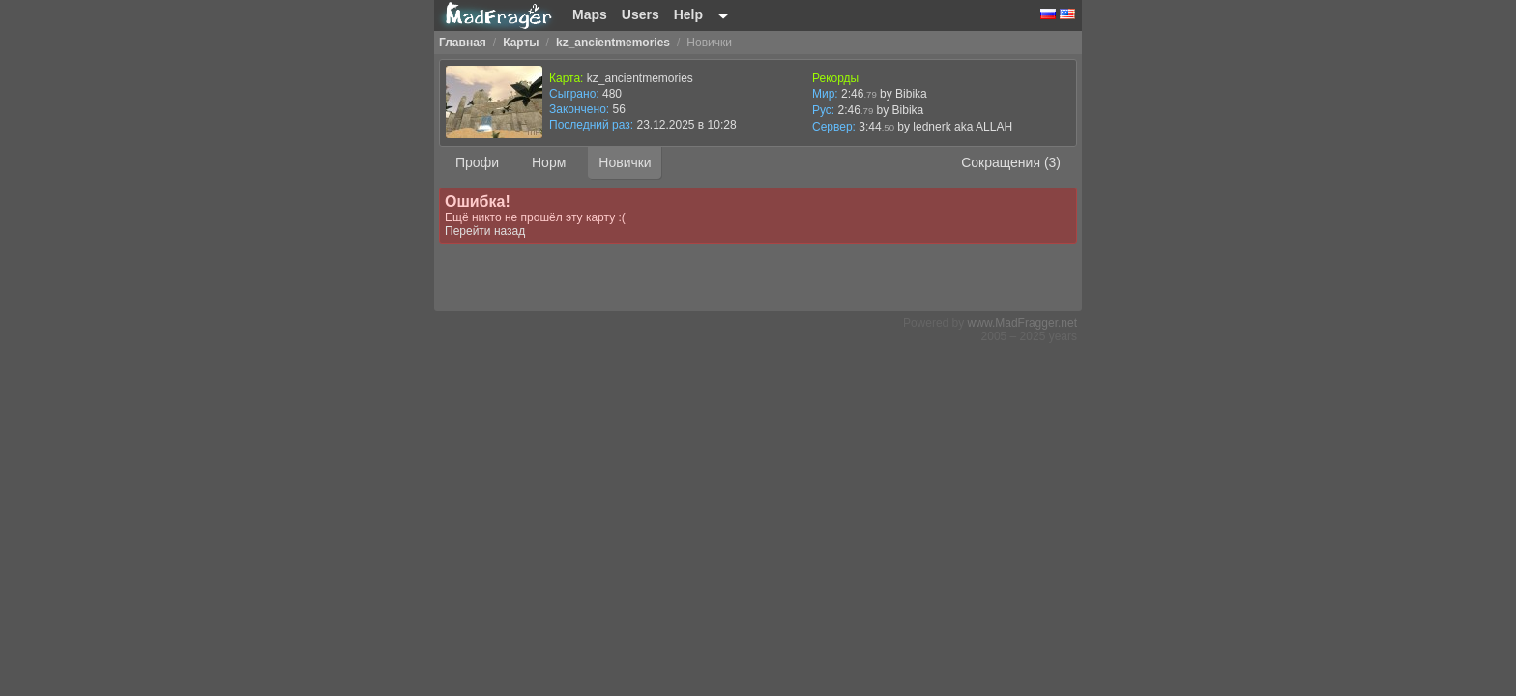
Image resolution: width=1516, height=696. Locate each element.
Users (640, 14)
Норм (549, 162)
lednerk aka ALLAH (962, 126)
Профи (477, 162)
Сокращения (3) (1011, 162)
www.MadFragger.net (1022, 323)
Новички (624, 162)
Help (688, 14)
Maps (589, 14)
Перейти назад (485, 231)
